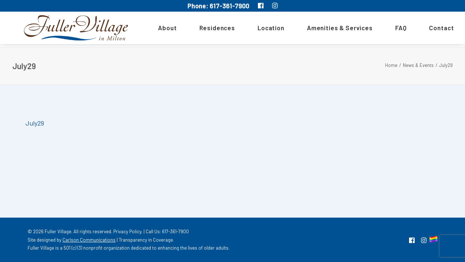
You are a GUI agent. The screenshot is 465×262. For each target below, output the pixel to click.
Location (260, 29)
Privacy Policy (127, 231)
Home (391, 65)
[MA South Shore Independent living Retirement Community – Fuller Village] (70, 29)
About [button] (157, 29)
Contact (431, 29)
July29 (34, 123)
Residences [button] (207, 29)
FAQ (391, 29)
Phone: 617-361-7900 (218, 6)
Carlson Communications (89, 240)
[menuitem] (159, 29)
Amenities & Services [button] (330, 29)
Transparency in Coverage (146, 240)
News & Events (418, 65)
